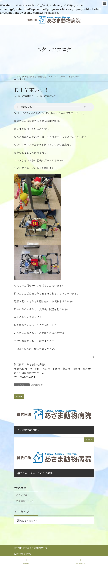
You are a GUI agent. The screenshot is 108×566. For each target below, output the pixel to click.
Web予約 (26, 561)
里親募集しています (26, 501)
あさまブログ (37, 384)
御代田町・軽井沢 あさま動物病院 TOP (30, 548)
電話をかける (80, 561)
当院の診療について (22, 553)
